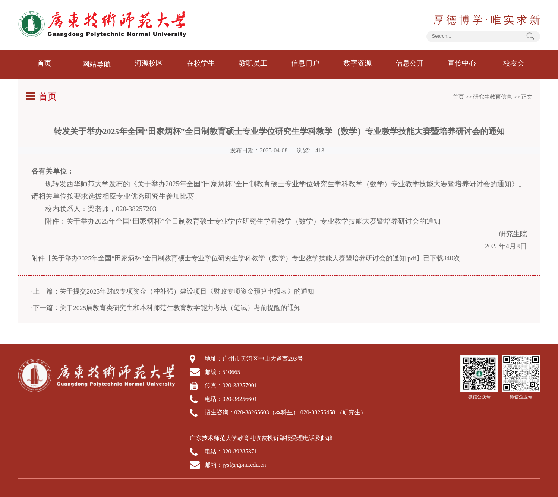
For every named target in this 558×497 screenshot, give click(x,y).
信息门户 (305, 63)
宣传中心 (462, 63)
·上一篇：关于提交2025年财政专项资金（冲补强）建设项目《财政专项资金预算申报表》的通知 (173, 289)
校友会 (514, 63)
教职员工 (253, 63)
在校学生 (201, 63)
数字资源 (357, 63)
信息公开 (410, 63)
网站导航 (96, 63)
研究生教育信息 (492, 95)
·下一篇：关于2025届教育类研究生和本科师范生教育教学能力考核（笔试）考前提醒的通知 (166, 305)
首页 (44, 63)
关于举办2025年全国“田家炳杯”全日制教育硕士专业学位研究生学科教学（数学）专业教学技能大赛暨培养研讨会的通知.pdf (234, 256)
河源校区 (149, 63)
